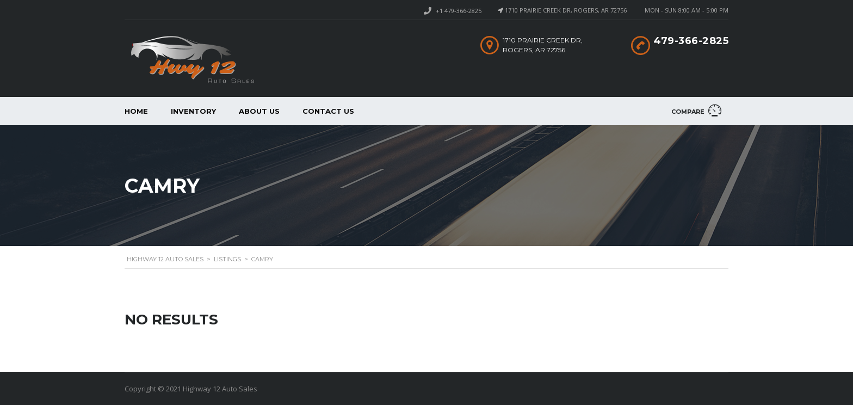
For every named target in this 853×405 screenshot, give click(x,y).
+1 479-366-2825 (458, 11)
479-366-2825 (690, 41)
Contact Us (328, 111)
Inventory (193, 111)
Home (136, 111)
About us (259, 111)
